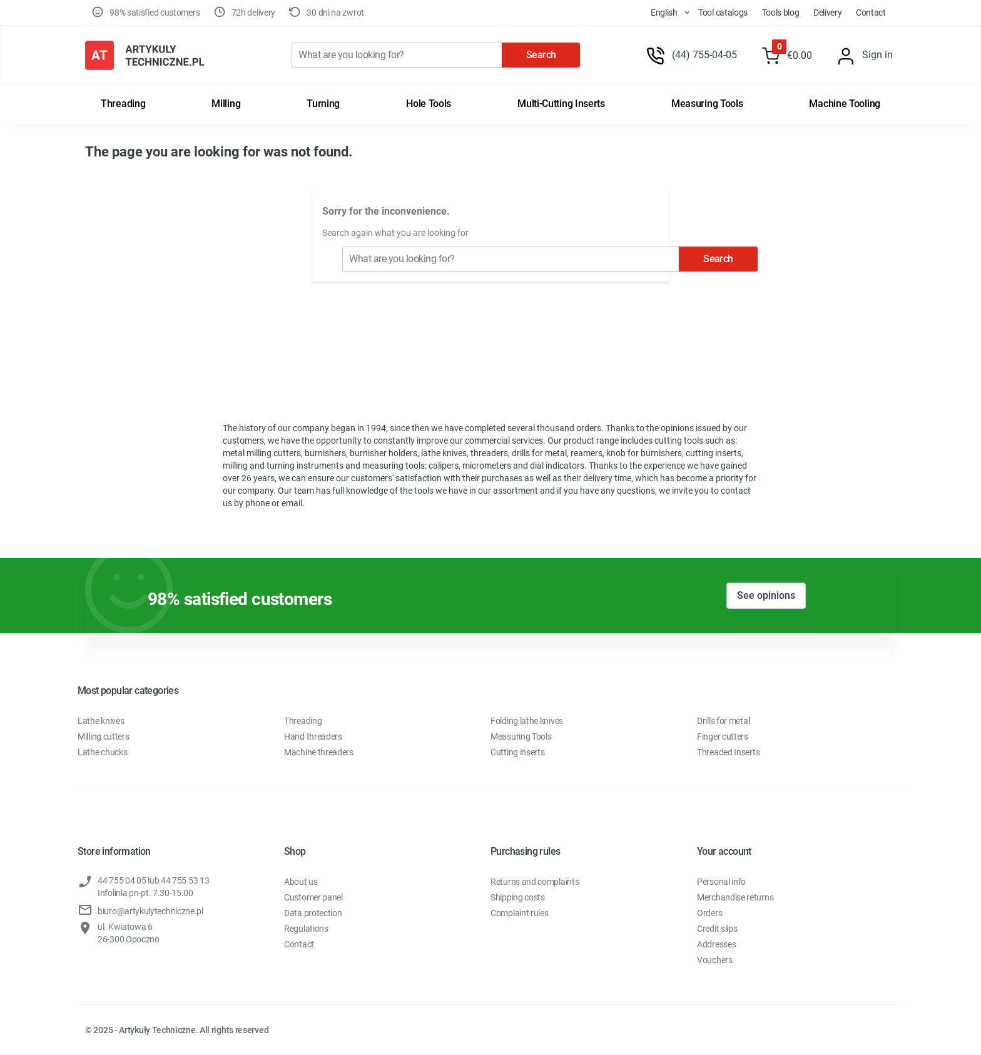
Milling (225, 104)
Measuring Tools (521, 736)
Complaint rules (519, 913)
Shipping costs (517, 897)
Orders (709, 913)
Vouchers (715, 960)
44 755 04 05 (122, 880)
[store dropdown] (659, 12)
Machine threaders (318, 752)
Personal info (721, 882)
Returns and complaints (534, 882)
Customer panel (313, 897)
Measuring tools (707, 104)
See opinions (766, 595)
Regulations (306, 929)
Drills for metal (723, 721)
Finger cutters (722, 736)
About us (301, 882)
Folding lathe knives (526, 721)
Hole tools (428, 104)
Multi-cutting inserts (561, 104)
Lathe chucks (102, 752)
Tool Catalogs (723, 13)
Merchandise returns (735, 897)
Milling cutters (104, 736)
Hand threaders (313, 736)
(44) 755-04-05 (704, 55)
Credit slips (717, 929)
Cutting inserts (517, 752)
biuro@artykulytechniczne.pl (150, 911)
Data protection (313, 913)
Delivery (827, 13)
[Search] (397, 55)
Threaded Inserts (728, 752)
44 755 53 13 (185, 880)
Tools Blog (781, 13)
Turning (323, 104)
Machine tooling (844, 104)
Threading (123, 104)
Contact (871, 13)
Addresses (716, 944)
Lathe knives (101, 721)
